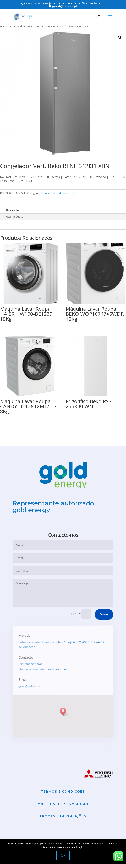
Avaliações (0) (15, 216)
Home (3, 26)
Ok (63, 855)
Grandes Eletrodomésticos (24, 26)
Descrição (12, 210)
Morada (25, 651)
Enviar (104, 629)
